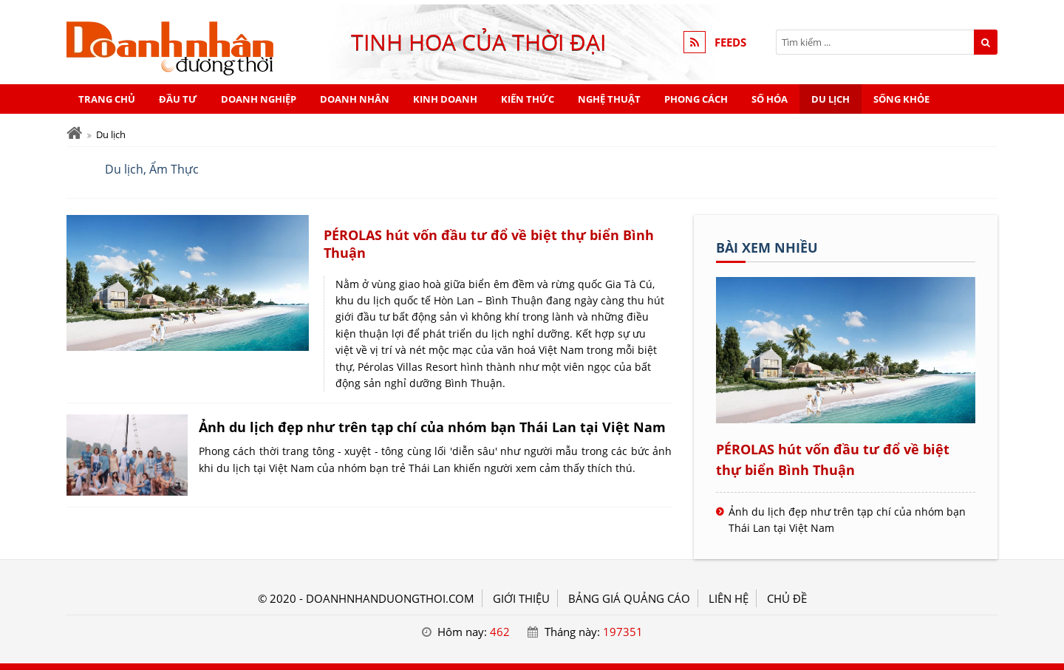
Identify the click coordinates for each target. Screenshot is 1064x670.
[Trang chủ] (74, 133)
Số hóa (769, 99)
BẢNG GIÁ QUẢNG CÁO (629, 598)
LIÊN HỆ (728, 598)
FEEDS (730, 42)
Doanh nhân (354, 99)
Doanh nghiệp (258, 99)
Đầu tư (178, 99)
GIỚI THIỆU (521, 598)
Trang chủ (106, 99)
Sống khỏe (901, 99)
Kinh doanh (445, 99)
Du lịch (830, 99)
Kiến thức (527, 99)
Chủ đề (787, 598)
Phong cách (696, 99)
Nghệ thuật (609, 99)
